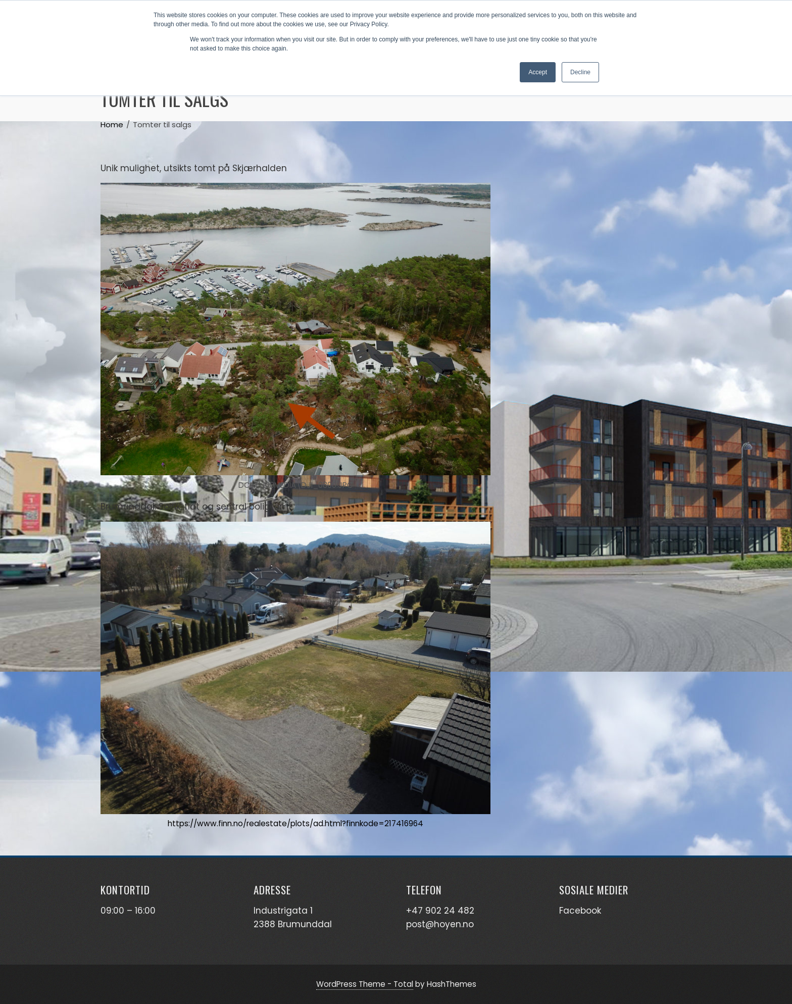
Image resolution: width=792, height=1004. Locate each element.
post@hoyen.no (440, 924)
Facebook (580, 911)
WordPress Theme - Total (364, 984)
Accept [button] (537, 72)
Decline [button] (580, 72)
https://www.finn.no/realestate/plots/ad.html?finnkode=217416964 (295, 823)
